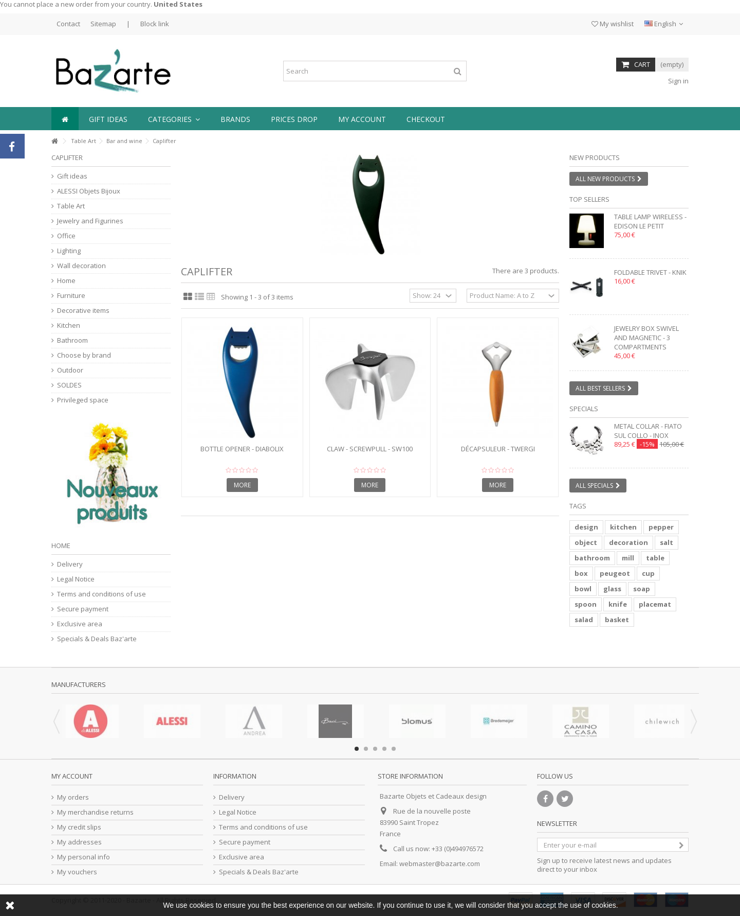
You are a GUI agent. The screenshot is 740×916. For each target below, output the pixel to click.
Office (66, 236)
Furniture (71, 295)
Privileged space (82, 400)
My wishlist (612, 23)
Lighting (69, 250)
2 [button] (366, 749)
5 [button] (394, 749)
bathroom (592, 557)
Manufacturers (78, 684)
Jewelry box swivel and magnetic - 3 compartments (646, 337)
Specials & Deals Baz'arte (97, 639)
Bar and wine (124, 141)
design (586, 527)
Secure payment (82, 609)
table (655, 557)
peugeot (615, 573)
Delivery (70, 564)
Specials (583, 408)
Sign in (678, 80)
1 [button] (357, 749)
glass (612, 588)
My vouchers (77, 872)
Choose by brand (84, 355)
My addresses (79, 842)
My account (71, 776)
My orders (73, 797)
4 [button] (384, 749)
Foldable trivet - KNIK (650, 272)
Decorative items (83, 310)
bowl (583, 588)
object (586, 542)
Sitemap (103, 23)
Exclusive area (79, 624)
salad (584, 619)
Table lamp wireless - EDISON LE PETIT (650, 221)
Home (66, 280)
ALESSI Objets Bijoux (88, 191)
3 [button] (375, 749)
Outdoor (70, 370)
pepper (661, 527)
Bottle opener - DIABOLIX (242, 448)
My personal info (83, 857)
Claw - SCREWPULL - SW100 (370, 448)
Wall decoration (81, 265)
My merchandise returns (95, 812)
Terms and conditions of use (101, 594)
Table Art (83, 141)
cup (648, 573)
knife (617, 604)
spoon (586, 604)
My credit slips (79, 827)
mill (628, 557)
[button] (174, 118)
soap (641, 588)
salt (666, 542)
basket (617, 619)
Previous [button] (56, 721)
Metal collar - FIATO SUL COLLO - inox (648, 430)
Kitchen (68, 325)
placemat (655, 604)
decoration (628, 542)
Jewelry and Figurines (90, 221)
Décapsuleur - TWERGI (498, 448)
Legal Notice (76, 579)
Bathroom (72, 340)
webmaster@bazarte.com (439, 863)
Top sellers (589, 199)
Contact (68, 23)
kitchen (623, 527)
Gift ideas (72, 176)
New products (594, 157)
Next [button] (693, 721)
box (581, 573)
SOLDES (69, 385)
